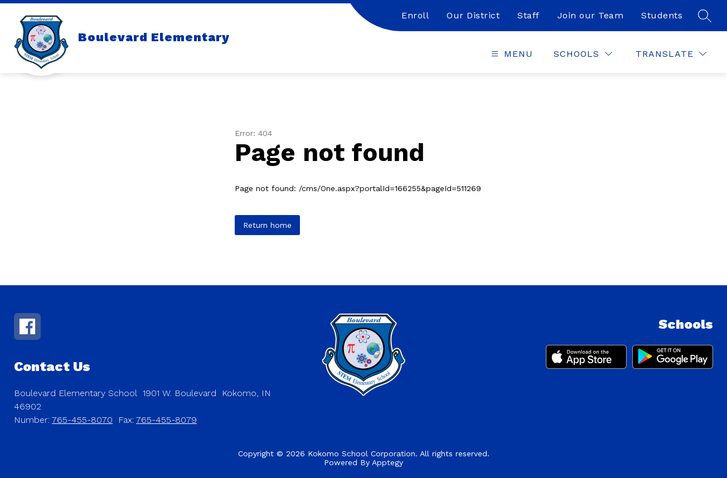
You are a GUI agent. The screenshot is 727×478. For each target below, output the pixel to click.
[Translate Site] (671, 54)
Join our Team (591, 15)
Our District (473, 15)
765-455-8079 (166, 419)
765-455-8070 (82, 419)
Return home (267, 225)
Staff (528, 15)
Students (661, 15)
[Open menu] (510, 54)
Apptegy (387, 462)
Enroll (415, 15)
